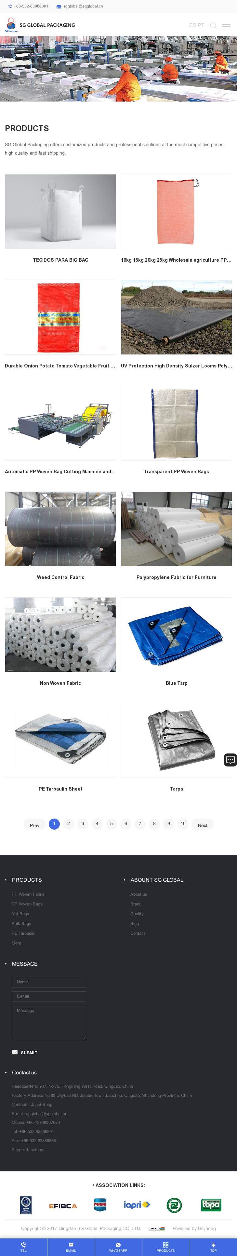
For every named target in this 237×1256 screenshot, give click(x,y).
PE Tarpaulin (23, 934)
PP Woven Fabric (28, 895)
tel (23, 1250)
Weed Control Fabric (60, 577)
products (166, 1250)
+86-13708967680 (43, 1123)
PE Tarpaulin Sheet (61, 789)
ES (192, 25)
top (213, 1250)
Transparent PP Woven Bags (176, 472)
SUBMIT (29, 1052)
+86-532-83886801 (31, 6)
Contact (137, 934)
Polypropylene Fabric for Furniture (177, 577)
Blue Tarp (177, 683)
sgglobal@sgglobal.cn (83, 6)
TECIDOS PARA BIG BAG (60, 260)
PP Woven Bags (27, 904)
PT (201, 25)
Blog (134, 924)
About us (138, 895)
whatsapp (118, 1250)
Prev (34, 826)
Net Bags (20, 914)
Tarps (176, 789)
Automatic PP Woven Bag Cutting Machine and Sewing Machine (77, 472)
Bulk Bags (21, 924)
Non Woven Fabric (60, 683)
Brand (135, 904)
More (16, 943)
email (71, 1250)
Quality (137, 914)
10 (183, 824)
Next (202, 826)
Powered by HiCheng (194, 1229)
